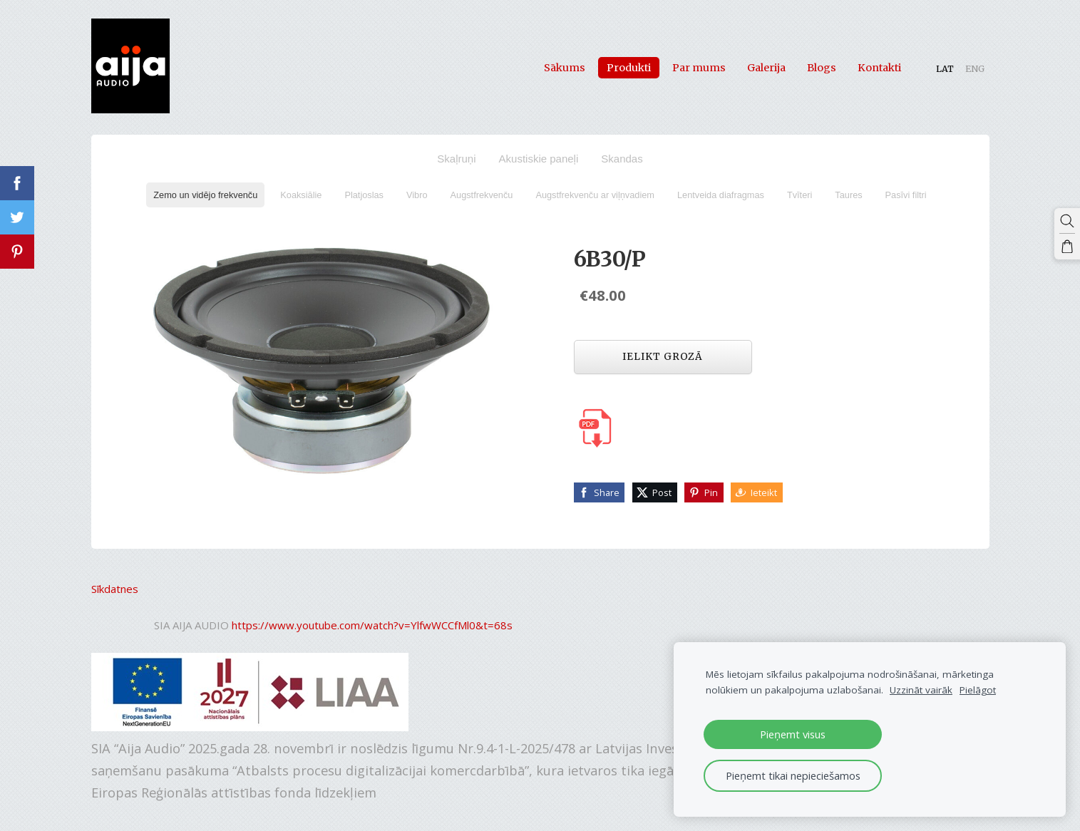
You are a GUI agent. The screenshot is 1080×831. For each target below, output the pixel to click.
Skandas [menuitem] (621, 159)
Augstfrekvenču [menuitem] (482, 195)
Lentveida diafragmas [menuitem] (720, 195)
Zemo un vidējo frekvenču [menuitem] (205, 195)
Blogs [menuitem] (821, 67)
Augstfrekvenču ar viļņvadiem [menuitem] (594, 195)
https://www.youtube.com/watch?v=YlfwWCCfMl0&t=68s (372, 624)
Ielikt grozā (662, 356)
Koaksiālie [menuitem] (301, 195)
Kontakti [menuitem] (879, 67)
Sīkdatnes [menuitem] (114, 588)
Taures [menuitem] (848, 195)
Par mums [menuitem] (699, 67)
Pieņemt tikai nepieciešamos (793, 775)
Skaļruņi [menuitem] (456, 159)
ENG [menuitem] (974, 68)
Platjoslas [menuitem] (364, 195)
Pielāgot (978, 689)
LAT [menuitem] (945, 68)
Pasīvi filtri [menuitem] (906, 195)
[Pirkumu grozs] (1067, 246)
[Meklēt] (1067, 221)
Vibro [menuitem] (417, 195)
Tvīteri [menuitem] (799, 195)
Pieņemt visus (793, 734)
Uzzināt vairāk (921, 689)
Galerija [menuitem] (766, 67)
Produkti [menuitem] (629, 67)
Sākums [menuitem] (564, 67)
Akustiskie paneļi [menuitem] (539, 159)
